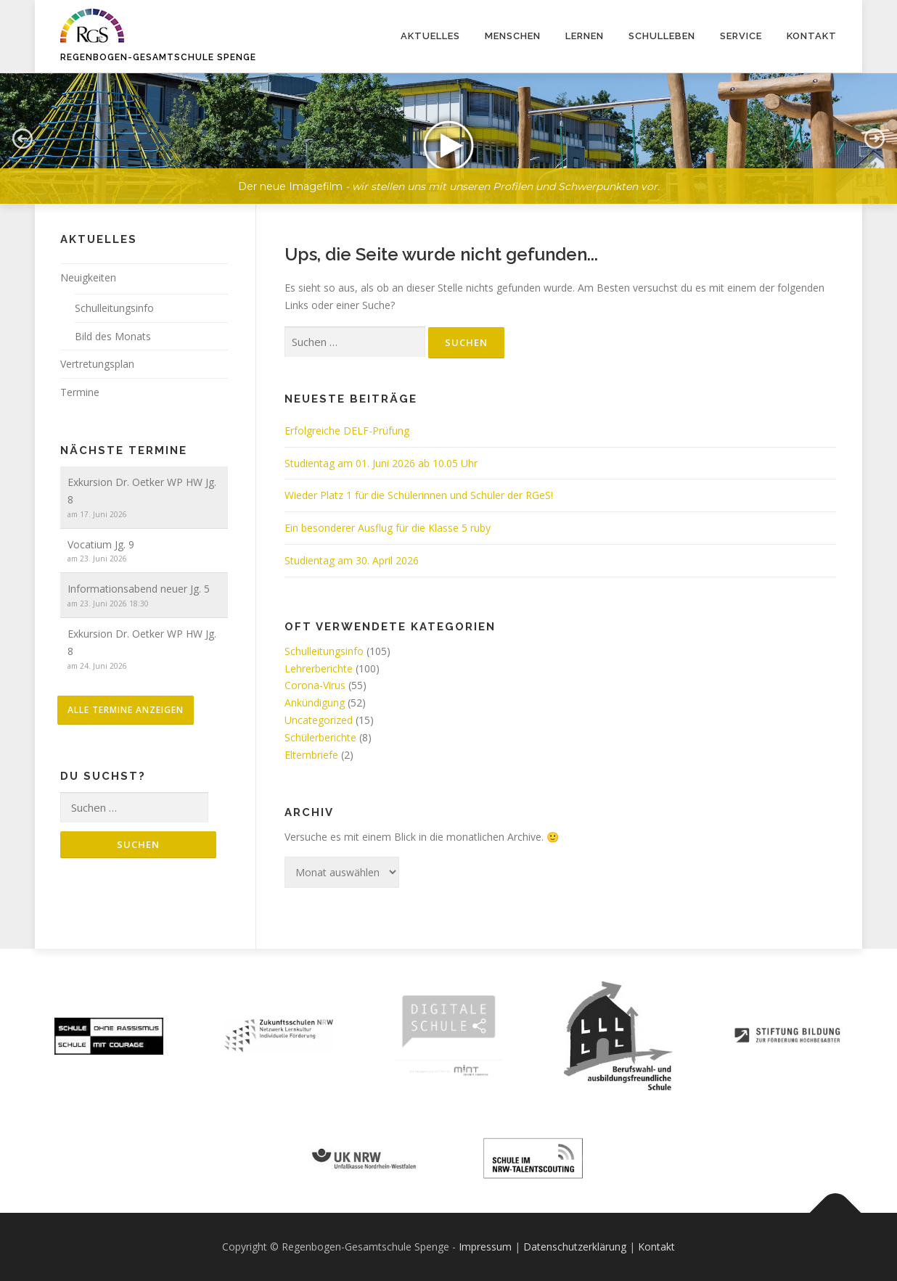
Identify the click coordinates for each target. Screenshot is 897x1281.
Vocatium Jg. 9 (100, 544)
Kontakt (812, 35)
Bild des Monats (113, 336)
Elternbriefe (311, 755)
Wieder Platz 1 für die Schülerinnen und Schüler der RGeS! (418, 495)
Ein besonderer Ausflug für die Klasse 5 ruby (387, 528)
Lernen (584, 35)
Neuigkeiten (88, 277)
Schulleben (661, 35)
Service (741, 35)
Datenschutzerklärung (574, 1246)
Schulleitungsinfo (324, 651)
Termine (79, 392)
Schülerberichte (320, 737)
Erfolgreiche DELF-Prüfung (346, 430)
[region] (448, 127)
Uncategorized (318, 720)
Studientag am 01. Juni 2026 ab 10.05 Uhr (381, 463)
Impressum (485, 1246)
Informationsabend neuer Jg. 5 (138, 589)
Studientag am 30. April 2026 (351, 560)
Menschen (513, 35)
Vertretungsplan (97, 364)
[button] (448, 138)
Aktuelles (430, 35)
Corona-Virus (314, 685)
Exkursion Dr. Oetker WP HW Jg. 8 (141, 490)
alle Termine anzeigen (125, 710)
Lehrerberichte (318, 668)
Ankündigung (314, 702)
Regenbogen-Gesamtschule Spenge (158, 57)
